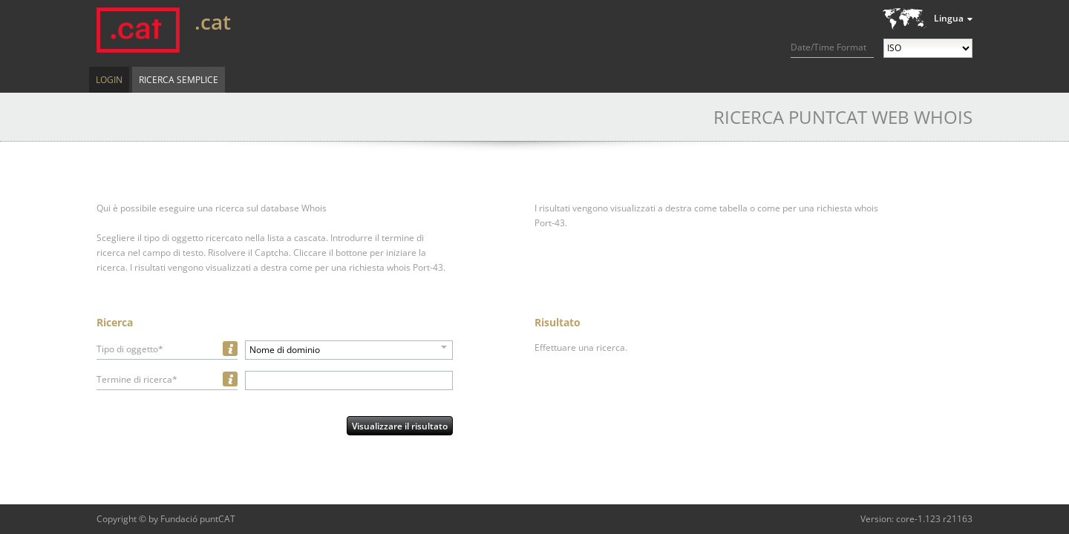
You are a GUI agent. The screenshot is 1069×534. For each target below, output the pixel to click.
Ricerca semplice (178, 79)
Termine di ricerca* (137, 379)
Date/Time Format (828, 47)
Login (109, 79)
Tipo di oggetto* (130, 349)
